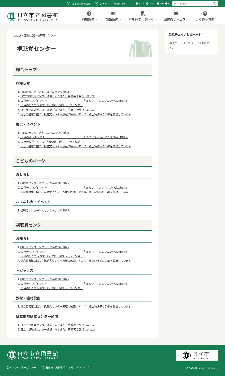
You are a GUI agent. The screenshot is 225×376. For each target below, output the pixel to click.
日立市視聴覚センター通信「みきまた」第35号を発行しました (57, 110)
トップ (17, 35)
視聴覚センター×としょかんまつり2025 (44, 91)
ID (169, 3)
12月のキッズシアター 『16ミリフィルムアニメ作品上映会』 (74, 100)
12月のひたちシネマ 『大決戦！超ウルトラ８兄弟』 (51, 105)
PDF (162, 3)
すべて (142, 3)
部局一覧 (29, 35)
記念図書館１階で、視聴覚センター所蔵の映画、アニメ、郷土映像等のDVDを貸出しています (75, 114)
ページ (152, 3)
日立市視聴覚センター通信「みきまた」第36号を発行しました (57, 96)
